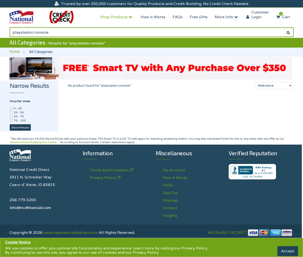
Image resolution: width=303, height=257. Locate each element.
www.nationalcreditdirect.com (70, 232)
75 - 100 (20, 120)
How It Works (153, 16)
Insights (170, 215)
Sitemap (170, 200)
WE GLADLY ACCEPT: (250, 232)
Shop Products (117, 16)
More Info (227, 16)
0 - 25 (18, 108)
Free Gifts (199, 16)
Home (14, 51)
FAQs (178, 16)
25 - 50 (19, 112)
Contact (170, 207)
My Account (174, 170)
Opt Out (170, 192)
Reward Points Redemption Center (33, 142)
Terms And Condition (109, 170)
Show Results (20, 127)
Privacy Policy (194, 248)
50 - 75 (19, 116)
